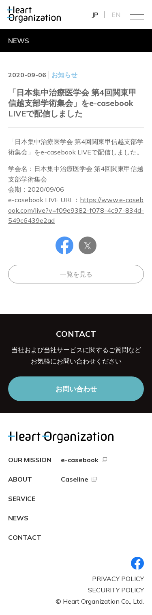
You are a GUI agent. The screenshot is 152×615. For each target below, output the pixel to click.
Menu (137, 14)
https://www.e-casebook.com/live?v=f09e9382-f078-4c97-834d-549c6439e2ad (76, 210)
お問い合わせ (76, 389)
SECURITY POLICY (116, 590)
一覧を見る (76, 274)
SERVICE (21, 499)
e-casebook (79, 460)
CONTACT (24, 537)
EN (115, 15)
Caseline (74, 479)
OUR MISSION (29, 460)
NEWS (18, 518)
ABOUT (20, 479)
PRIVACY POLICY (118, 579)
